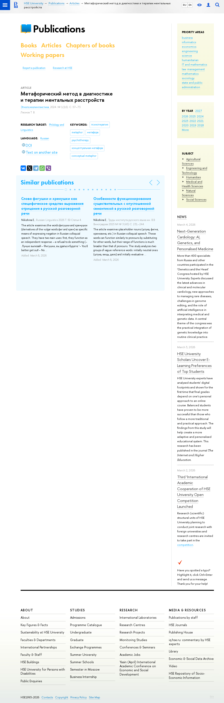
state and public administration (192, 84)
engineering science (190, 53)
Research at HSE (62, 68)
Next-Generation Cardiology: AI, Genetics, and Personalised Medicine (195, 240)
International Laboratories (138, 617)
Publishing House (181, 632)
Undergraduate (81, 632)
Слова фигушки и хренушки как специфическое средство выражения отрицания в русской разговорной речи (52, 206)
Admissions (77, 617)
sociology (188, 78)
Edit (212, 696)
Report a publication (34, 68)
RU (184, 4)
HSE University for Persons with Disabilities (43, 671)
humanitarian (190, 60)
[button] (66, 189)
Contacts (47, 697)
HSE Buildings (30, 662)
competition (185, 545)
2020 (185, 125)
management (196, 69)
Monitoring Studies (133, 640)
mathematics (190, 74)
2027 (198, 111)
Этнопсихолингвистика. (35, 107)
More (185, 130)
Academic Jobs (130, 654)
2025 (192, 116)
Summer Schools (82, 662)
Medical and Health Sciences (192, 184)
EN (190, 4)
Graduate (77, 640)
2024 (200, 116)
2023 (185, 121)
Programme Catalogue (86, 625)
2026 (185, 116)
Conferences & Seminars (137, 647)
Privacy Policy (78, 697)
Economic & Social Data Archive (191, 658)
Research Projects (132, 632)
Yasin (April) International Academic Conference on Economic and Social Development (138, 668)
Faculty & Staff (31, 654)
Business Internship (83, 677)
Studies (77, 610)
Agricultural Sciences (191, 161)
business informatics (189, 40)
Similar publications (47, 182)
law (184, 69)
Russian (44, 138)
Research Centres (132, 625)
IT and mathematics (194, 64)
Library (173, 651)
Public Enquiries (31, 681)
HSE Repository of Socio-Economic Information (187, 675)
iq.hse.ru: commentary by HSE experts (189, 642)
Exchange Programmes (85, 647)
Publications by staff (183, 617)
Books (29, 45)
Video (173, 666)
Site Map (94, 697)
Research (129, 610)
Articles (51, 45)
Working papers (42, 55)
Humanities (193, 177)
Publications (59, 29)
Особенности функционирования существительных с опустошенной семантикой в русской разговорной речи (123, 206)
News (182, 216)
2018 (200, 125)
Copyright (61, 697)
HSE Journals (178, 625)
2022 (193, 121)
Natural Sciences (189, 192)
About (27, 610)
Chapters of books (90, 45)
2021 (200, 121)
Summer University (83, 654)
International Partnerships (39, 647)
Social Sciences (196, 199)
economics (189, 46)
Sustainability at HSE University (42, 632)
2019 (193, 125)
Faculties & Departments (38, 640)
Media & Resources (187, 610)
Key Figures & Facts (34, 625)
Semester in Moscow (85, 669)
